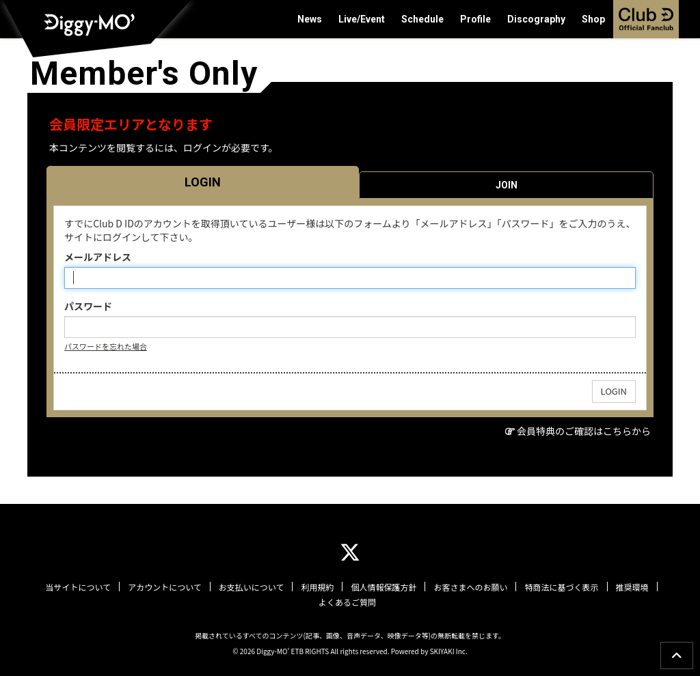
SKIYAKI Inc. (449, 651)
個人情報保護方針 (383, 587)
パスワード (88, 306)
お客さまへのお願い (470, 587)
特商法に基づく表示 (561, 587)
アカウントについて (165, 587)
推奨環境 (632, 587)
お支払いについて (251, 587)
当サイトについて (78, 587)
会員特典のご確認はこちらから (584, 431)
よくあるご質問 (347, 602)
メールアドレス (97, 257)
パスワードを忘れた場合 (105, 346)
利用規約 (317, 587)
